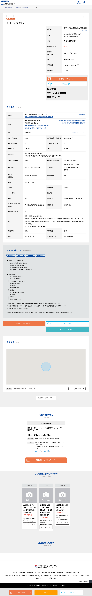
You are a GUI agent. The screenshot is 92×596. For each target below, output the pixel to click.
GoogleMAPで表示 (76, 391)
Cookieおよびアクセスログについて (78, 584)
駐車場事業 (67, 581)
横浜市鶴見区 (24, 7)
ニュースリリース (23, 584)
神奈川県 (17, 7)
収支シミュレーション (78, 134)
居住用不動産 (60, 581)
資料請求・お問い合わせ (66, 79)
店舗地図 (47, 454)
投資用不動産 (22, 581)
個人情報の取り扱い (46, 584)
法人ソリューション (75, 581)
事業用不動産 (30, 581)
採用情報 (14, 584)
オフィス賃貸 (37, 581)
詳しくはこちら (28, 535)
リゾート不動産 (51, 581)
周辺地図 (84, 30)
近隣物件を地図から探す (45, 401)
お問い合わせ (20, 592)
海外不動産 (44, 581)
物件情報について (34, 584)
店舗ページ (38, 454)
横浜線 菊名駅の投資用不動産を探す (73, 125)
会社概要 (7, 584)
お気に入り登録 (66, 85)
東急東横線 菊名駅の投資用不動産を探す (72, 122)
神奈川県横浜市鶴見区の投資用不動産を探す (39, 118)
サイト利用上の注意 (50, 586)
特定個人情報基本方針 (59, 584)
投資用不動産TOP (9, 7)
